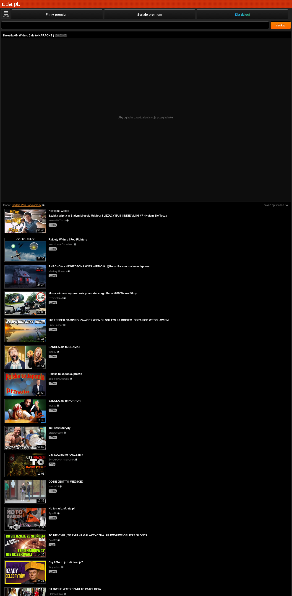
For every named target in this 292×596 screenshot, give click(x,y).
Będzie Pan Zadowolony (26, 205)
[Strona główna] (11, 4)
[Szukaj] (135, 25)
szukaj (280, 25)
